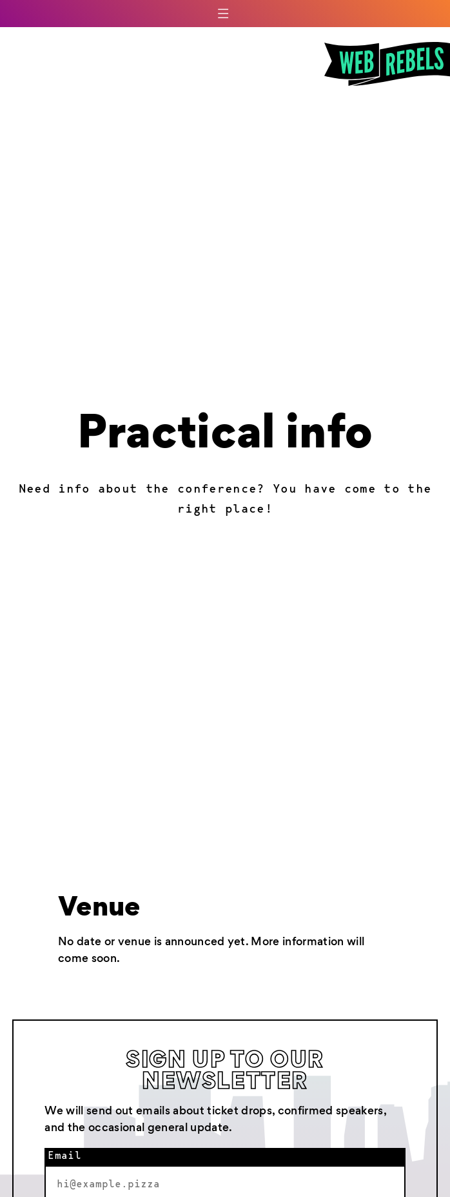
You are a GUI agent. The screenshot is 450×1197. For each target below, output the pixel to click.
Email (64, 1156)
